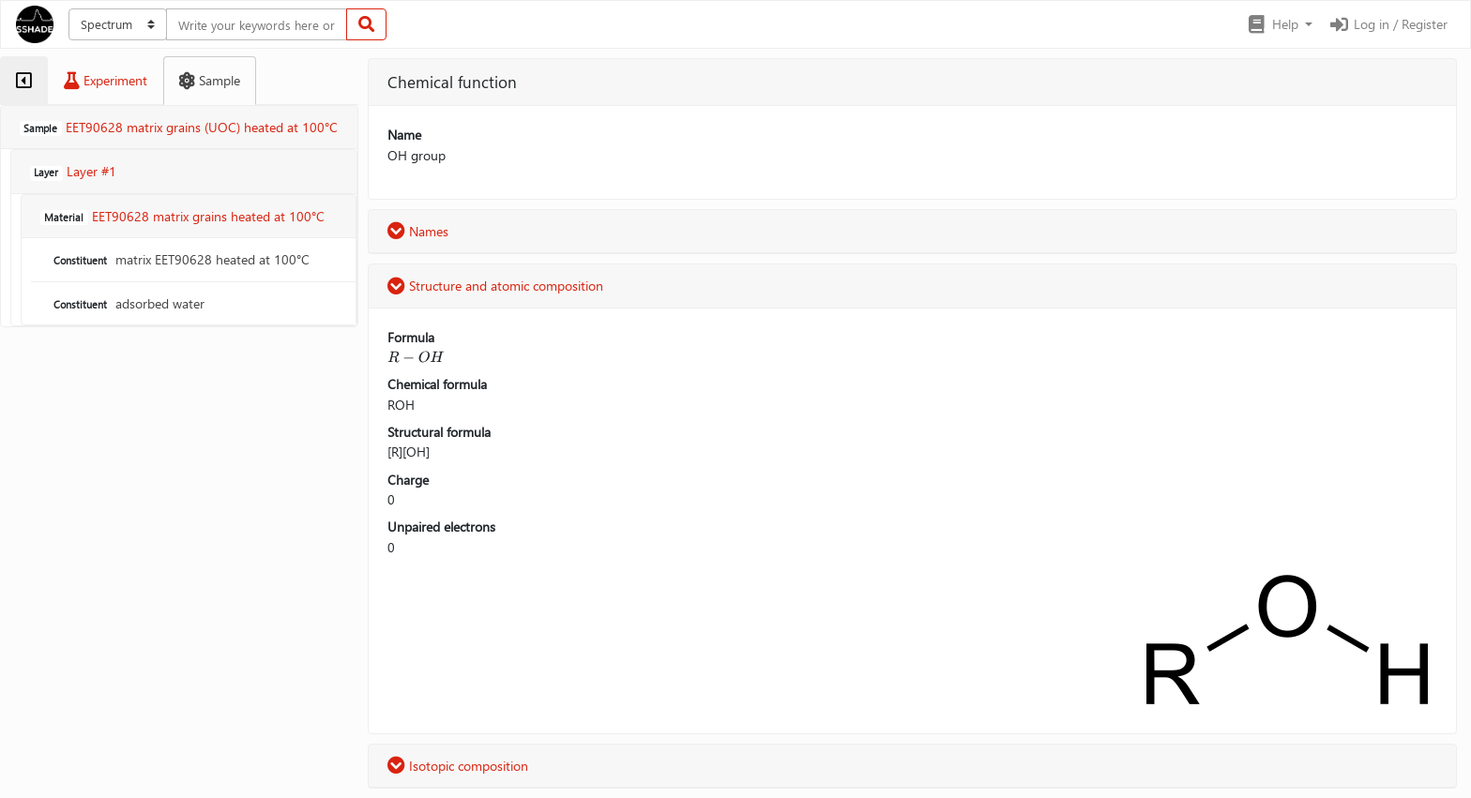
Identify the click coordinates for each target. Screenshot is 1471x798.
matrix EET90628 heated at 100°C (180, 259)
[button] (1279, 24)
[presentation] (415, 357)
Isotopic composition (457, 766)
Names (417, 231)
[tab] (24, 80)
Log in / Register (1387, 24)
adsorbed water (127, 303)
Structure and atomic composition (495, 285)
